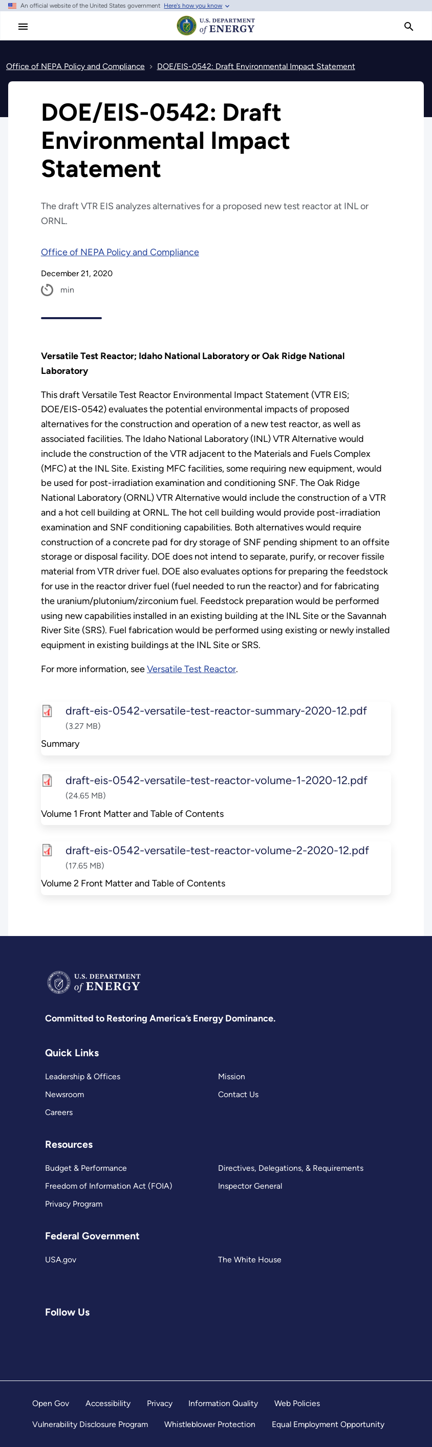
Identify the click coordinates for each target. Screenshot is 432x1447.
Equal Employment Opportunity (328, 1424)
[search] (409, 26)
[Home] (216, 35)
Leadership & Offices (82, 1076)
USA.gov (60, 1259)
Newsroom (64, 1094)
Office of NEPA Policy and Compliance (120, 252)
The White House (250, 1259)
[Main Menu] (23, 26)
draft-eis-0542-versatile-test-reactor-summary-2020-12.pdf (215, 710)
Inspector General (250, 1186)
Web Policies (297, 1403)
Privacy (159, 1403)
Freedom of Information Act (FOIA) (108, 1186)
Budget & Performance (86, 1168)
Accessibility (108, 1403)
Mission (231, 1076)
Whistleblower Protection (209, 1424)
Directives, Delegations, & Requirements (290, 1168)
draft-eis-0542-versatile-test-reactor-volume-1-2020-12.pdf (216, 780)
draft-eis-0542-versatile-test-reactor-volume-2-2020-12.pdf (217, 850)
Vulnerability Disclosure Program (90, 1424)
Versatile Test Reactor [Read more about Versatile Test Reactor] (191, 669)
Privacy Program (73, 1204)
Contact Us (238, 1094)
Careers (59, 1112)
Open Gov (50, 1403)
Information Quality (223, 1403)
